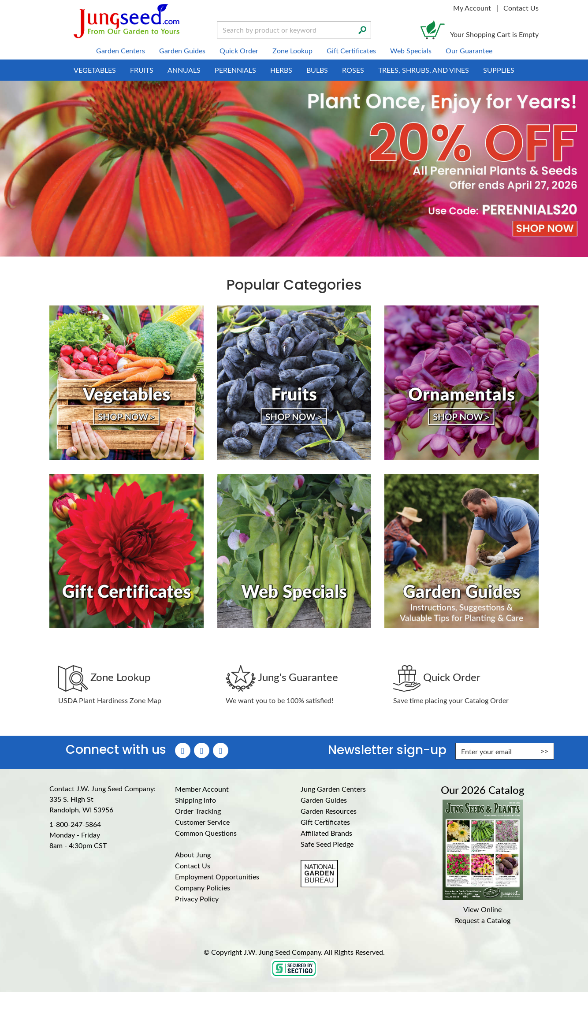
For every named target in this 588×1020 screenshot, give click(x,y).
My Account (472, 7)
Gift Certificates (325, 821)
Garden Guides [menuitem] (182, 50)
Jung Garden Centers (333, 788)
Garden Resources (329, 810)
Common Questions (206, 833)
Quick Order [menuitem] (239, 50)
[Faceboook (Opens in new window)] (182, 750)
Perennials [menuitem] (235, 69)
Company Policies (202, 887)
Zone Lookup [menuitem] (292, 50)
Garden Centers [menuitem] (120, 50)
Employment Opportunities (217, 876)
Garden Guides (324, 799)
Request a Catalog (482, 920)
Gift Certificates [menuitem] (351, 50)
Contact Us (521, 7)
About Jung (193, 854)
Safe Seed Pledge (327, 844)
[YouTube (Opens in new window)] (220, 750)
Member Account (202, 788)
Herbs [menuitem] (281, 69)
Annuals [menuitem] (184, 69)
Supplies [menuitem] (498, 69)
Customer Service (202, 821)
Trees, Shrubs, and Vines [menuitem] (423, 69)
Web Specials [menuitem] (411, 50)
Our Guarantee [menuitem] (469, 50)
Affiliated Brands (326, 833)
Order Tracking (198, 810)
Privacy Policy (197, 898)
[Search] (362, 29)
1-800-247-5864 (75, 824)
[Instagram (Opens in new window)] (201, 750)
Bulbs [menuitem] (317, 69)
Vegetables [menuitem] (95, 69)
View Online (482, 909)
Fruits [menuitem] (141, 69)
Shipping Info (195, 799)
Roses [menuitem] (353, 69)
